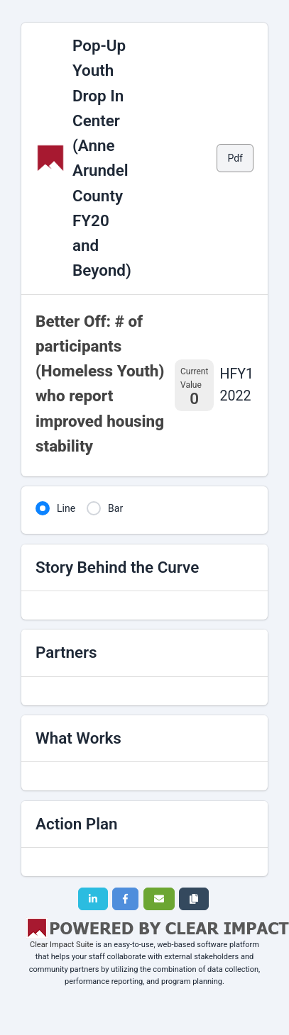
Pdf (235, 158)
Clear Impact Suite (62, 944)
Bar (115, 508)
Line (66, 508)
